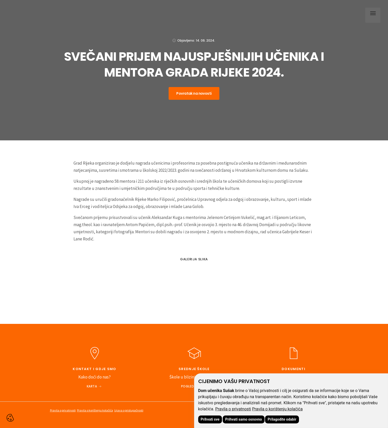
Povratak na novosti (193, 93)
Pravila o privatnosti (233, 409)
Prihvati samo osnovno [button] (243, 419)
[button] (371, 14)
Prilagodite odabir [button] (282, 419)
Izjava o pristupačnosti (128, 410)
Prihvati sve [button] (210, 419)
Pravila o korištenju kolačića (277, 409)
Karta (92, 386)
